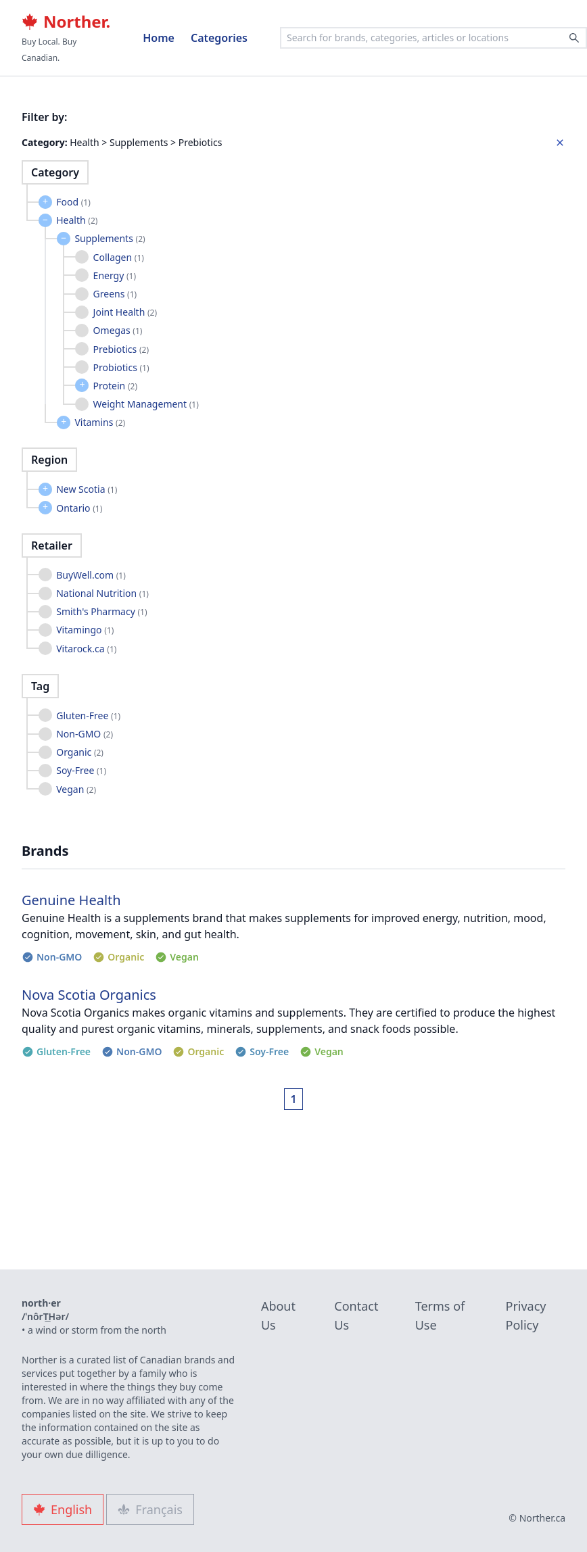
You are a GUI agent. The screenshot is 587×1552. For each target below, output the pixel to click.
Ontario (79, 508)
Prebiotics (121, 349)
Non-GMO (84, 733)
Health (76, 220)
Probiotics (121, 367)
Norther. (66, 21)
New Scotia (86, 489)
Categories (219, 37)
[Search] (574, 37)
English (62, 1509)
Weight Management (146, 403)
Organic (79, 752)
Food (73, 201)
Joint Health (125, 312)
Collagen (118, 257)
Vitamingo (85, 629)
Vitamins (99, 422)
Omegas (118, 330)
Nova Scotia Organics (89, 995)
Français (150, 1509)
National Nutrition (102, 593)
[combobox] (433, 37)
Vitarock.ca (86, 648)
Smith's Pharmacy (101, 611)
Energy (114, 275)
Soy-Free (81, 770)
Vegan (76, 789)
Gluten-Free (88, 715)
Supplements (109, 238)
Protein (115, 385)
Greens (115, 293)
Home (158, 37)
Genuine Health (71, 900)
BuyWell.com (91, 574)
